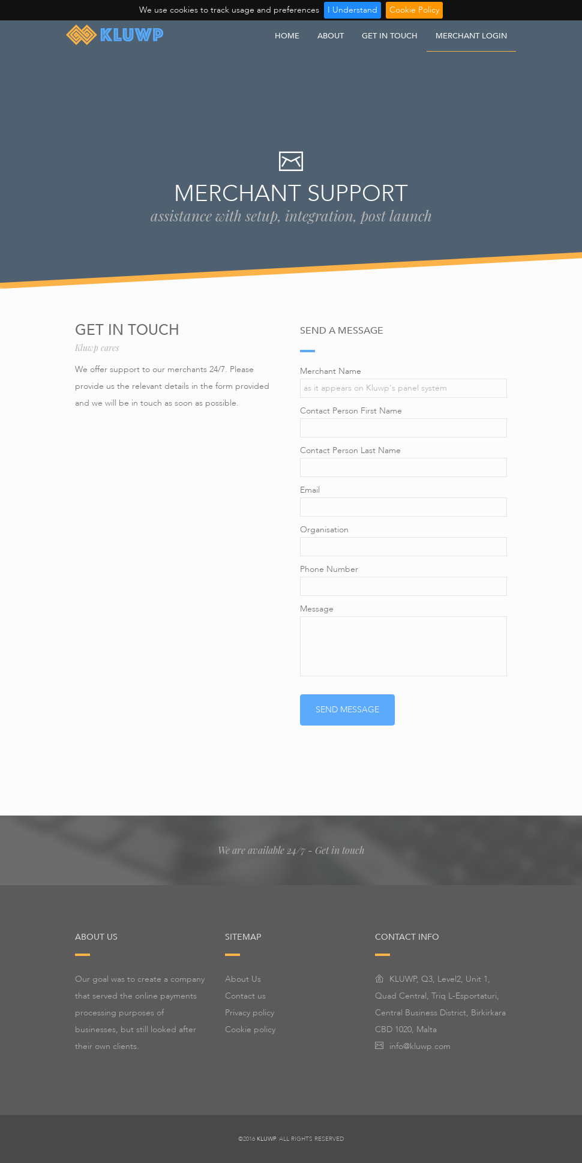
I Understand (352, 10)
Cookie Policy (414, 10)
